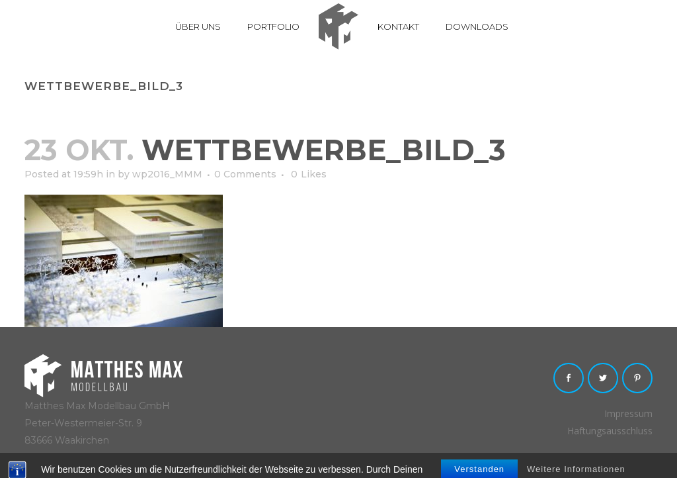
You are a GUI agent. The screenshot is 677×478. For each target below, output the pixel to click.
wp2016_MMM (167, 174)
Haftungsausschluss (610, 430)
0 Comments (245, 174)
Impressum (628, 413)
